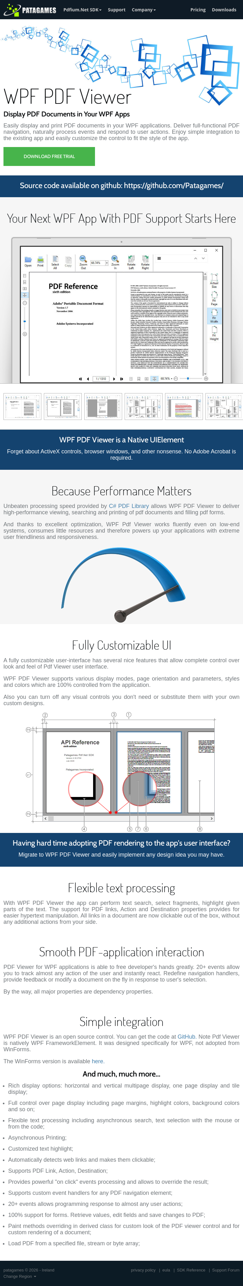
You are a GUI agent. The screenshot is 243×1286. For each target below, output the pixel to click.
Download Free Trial (49, 156)
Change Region (19, 1276)
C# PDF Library (129, 506)
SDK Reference (191, 1270)
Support (117, 10)
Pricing (198, 10)
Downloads (224, 10)
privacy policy (143, 1270)
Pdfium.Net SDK (82, 10)
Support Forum (226, 1270)
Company (144, 10)
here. (98, 1061)
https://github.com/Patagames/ (173, 185)
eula (166, 1270)
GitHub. (187, 1037)
